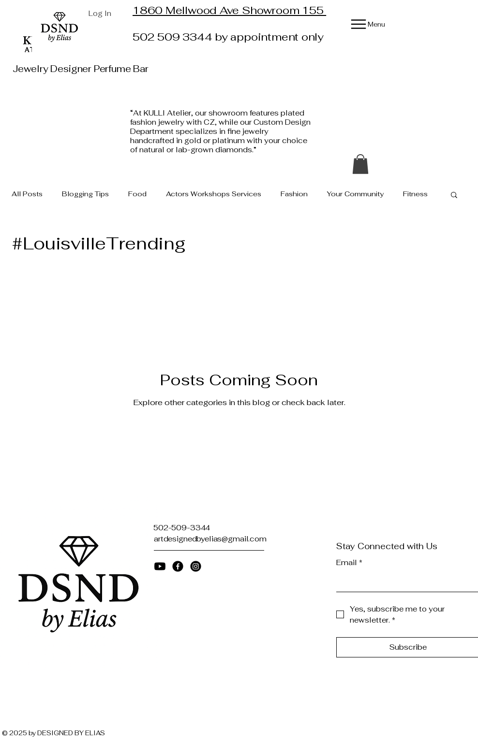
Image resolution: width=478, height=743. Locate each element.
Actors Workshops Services (213, 193)
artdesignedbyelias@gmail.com (210, 538)
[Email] (405, 582)
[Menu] (360, 24)
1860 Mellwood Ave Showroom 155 (229, 10)
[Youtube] (159, 566)
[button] (360, 164)
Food (137, 193)
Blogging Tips (85, 193)
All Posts (27, 193)
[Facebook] (177, 566)
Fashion (294, 193)
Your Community (355, 193)
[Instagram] (195, 566)
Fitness (415, 193)
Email (349, 562)
